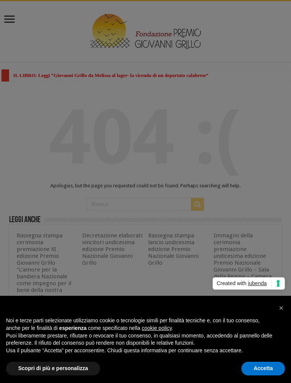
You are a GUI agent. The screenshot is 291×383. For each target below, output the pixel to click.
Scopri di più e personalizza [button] (53, 368)
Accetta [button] (263, 368)
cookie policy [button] (157, 328)
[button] (281, 308)
